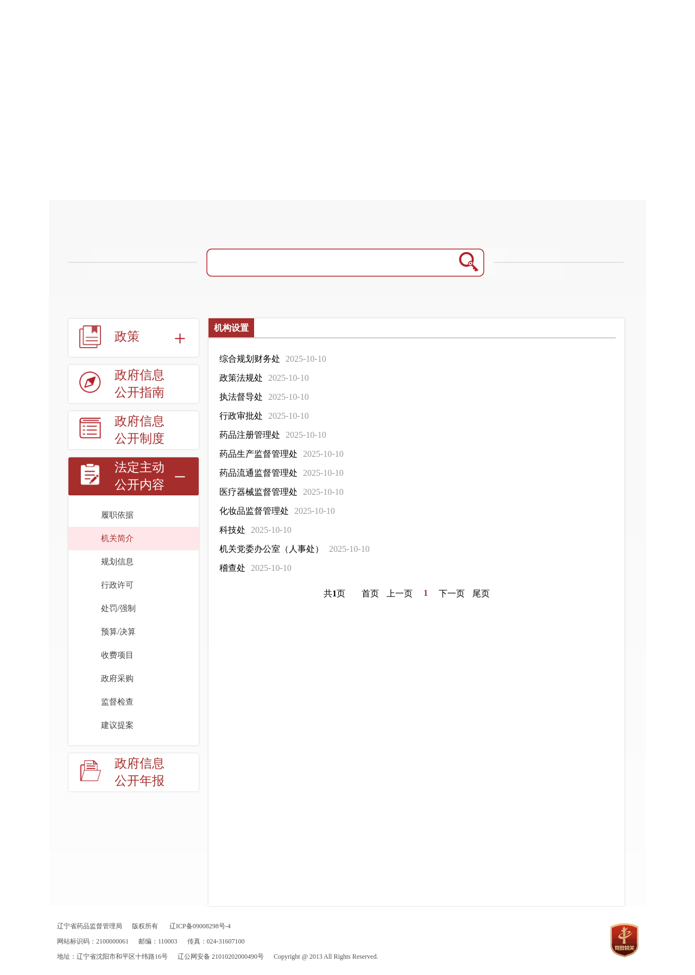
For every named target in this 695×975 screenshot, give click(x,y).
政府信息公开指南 (140, 383)
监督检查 (117, 701)
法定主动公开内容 (140, 476)
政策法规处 (241, 377)
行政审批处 (241, 415)
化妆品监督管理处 (254, 510)
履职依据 (117, 515)
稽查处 (232, 568)
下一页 (452, 593)
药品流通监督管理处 (258, 472)
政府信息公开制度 (140, 429)
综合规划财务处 (249, 358)
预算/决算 (118, 631)
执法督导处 (241, 396)
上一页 (400, 593)
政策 (127, 336)
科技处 (232, 529)
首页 (370, 593)
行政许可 (117, 585)
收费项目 (117, 655)
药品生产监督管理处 (258, 453)
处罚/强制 (118, 608)
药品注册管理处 (249, 434)
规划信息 (117, 561)
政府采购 (117, 678)
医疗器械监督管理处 (258, 491)
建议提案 (117, 725)
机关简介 (117, 538)
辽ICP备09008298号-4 (200, 926)
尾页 (481, 593)
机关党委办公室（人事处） (271, 548)
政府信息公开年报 (140, 772)
